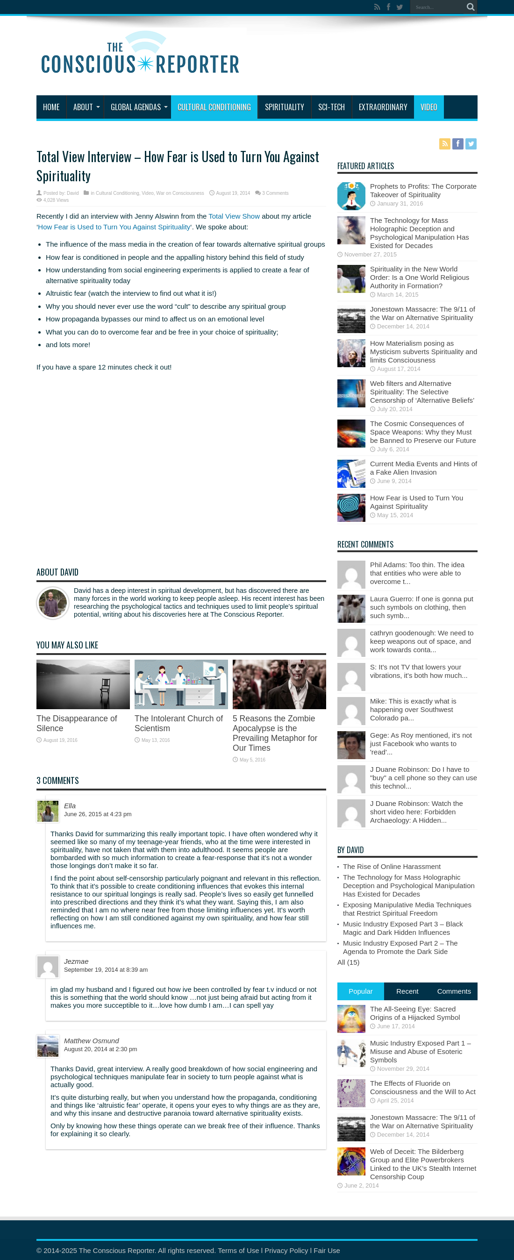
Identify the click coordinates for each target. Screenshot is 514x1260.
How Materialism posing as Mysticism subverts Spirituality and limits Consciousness (423, 351)
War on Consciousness (180, 193)
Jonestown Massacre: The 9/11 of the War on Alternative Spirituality (422, 313)
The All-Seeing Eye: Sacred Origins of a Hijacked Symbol (415, 1013)
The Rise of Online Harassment (392, 866)
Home (51, 107)
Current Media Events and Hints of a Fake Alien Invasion (423, 468)
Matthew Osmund (91, 1041)
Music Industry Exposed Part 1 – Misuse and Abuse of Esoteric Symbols (420, 1051)
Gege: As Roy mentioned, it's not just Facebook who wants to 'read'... (421, 743)
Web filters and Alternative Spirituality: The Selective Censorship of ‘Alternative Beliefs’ (422, 391)
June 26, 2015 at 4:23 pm (98, 814)
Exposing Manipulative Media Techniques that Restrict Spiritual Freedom (407, 909)
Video (429, 107)
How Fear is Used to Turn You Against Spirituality (114, 227)
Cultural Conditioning (214, 107)
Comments (454, 991)
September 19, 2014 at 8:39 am (106, 969)
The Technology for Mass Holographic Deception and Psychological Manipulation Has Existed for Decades (419, 232)
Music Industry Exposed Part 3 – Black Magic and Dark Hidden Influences (403, 928)
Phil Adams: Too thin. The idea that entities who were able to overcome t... (417, 573)
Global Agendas (139, 107)
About (86, 107)
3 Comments (275, 193)
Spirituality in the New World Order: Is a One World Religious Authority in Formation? (419, 277)
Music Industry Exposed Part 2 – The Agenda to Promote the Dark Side (400, 947)
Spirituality (284, 107)
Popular (361, 991)
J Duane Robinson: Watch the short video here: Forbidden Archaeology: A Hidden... (416, 811)
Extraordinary (383, 107)
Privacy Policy (286, 1250)
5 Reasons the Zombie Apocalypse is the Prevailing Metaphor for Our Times (275, 733)
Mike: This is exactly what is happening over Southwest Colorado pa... (413, 709)
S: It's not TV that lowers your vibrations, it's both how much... (419, 671)
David (73, 193)
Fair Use (327, 1250)
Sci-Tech (331, 107)
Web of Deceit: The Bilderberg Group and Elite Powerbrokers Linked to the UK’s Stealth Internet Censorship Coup (423, 1164)
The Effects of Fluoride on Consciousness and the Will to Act (423, 1087)
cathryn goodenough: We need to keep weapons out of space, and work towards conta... (422, 641)
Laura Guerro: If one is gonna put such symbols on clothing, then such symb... (421, 607)
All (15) (348, 962)
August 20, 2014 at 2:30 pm (100, 1049)
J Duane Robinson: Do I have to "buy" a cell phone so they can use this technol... (423, 777)
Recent (407, 991)
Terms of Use (238, 1250)
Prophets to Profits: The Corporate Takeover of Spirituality (423, 190)
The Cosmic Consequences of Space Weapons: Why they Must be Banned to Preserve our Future (423, 432)
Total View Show (234, 216)
